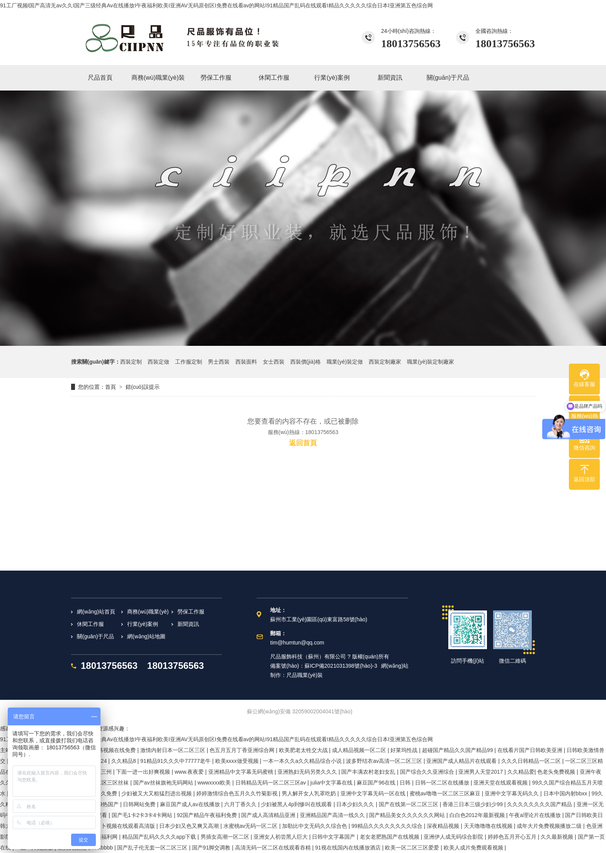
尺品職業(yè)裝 (304, 675)
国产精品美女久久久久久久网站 (407, 815)
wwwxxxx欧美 (214, 782)
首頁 (110, 387)
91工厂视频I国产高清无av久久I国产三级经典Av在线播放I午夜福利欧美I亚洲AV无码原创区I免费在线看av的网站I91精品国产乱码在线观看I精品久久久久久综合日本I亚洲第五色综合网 (216, 5)
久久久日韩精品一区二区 (531, 761)
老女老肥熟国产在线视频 (390, 837)
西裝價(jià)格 (305, 362)
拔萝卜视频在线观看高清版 (123, 826)
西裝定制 (131, 362)
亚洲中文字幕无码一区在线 (373, 793)
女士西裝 (273, 362)
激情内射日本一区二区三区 (173, 750)
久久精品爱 (521, 772)
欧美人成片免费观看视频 (474, 847)
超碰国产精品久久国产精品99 (458, 750)
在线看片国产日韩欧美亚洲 (530, 750)
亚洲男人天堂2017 (481, 772)
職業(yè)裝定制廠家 (430, 362)
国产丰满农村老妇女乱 (369, 772)
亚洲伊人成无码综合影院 (454, 837)
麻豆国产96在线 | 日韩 (384, 782)
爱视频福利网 (102, 837)
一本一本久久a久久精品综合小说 (303, 761)
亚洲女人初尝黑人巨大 (281, 837)
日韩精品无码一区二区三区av (271, 782)
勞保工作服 (190, 612)
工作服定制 (188, 362)
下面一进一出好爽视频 (144, 772)
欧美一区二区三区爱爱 (413, 847)
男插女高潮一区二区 (226, 837)
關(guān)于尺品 (95, 636)
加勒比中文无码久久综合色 (315, 826)
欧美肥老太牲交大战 (304, 750)
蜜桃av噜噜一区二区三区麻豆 (446, 793)
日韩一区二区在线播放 (443, 782)
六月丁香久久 (241, 804)
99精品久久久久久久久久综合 (387, 826)
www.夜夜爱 (190, 772)
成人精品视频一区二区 (360, 750)
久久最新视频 (558, 837)
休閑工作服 (90, 624)
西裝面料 (246, 362)
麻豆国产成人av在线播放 (190, 804)
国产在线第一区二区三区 (409, 804)
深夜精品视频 (444, 826)
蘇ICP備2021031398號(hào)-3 (341, 666)
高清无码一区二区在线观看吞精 (273, 847)
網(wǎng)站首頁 (96, 612)
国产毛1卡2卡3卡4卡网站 (143, 815)
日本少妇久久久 (356, 804)
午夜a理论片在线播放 (535, 815)
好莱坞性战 (404, 750)
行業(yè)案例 (142, 624)
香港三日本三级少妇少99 (473, 804)
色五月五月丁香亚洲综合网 (242, 750)
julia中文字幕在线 (332, 782)
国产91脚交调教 (212, 847)
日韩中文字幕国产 (334, 837)
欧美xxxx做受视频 (237, 761)
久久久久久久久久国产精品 (540, 804)
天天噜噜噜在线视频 (489, 826)
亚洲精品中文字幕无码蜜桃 (241, 772)
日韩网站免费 (140, 804)
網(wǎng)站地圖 (146, 636)
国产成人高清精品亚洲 (269, 815)
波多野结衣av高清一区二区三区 (385, 761)
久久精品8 (124, 761)
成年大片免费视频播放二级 (550, 826)
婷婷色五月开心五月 (513, 837)
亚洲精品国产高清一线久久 (333, 815)
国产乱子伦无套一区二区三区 (153, 847)
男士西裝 (219, 362)
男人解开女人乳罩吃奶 (309, 793)
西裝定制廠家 (385, 362)
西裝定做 (158, 362)
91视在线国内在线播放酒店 (348, 847)
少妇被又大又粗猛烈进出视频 (157, 793)
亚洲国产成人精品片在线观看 (462, 761)
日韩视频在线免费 (114, 750)
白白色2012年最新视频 (477, 815)
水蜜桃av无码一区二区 (251, 826)
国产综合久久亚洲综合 (428, 772)
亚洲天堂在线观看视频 (501, 782)
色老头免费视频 (557, 772)
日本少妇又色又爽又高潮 (189, 826)
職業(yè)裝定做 (345, 362)
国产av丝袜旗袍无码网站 (164, 782)
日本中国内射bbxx (566, 793)
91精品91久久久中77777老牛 (176, 761)
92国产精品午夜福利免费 (207, 815)
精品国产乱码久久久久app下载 (159, 837)
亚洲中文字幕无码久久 (512, 793)
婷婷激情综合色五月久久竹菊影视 (237, 793)
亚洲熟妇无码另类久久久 (308, 772)
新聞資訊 (188, 624)
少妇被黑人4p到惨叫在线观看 (297, 804)
